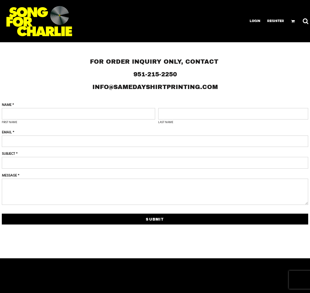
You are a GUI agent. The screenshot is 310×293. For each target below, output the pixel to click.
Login (255, 21)
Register (275, 21)
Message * (10, 176)
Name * (8, 105)
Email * (8, 132)
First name (9, 122)
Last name (165, 122)
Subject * (10, 154)
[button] (293, 21)
